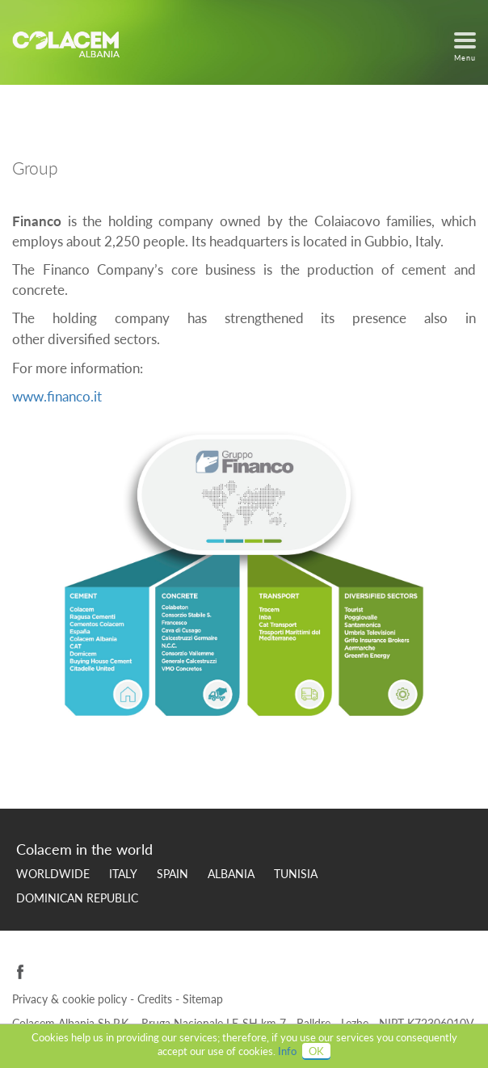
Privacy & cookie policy (71, 999)
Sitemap (203, 999)
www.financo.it (57, 396)
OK (316, 1051)
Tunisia (296, 874)
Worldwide (53, 874)
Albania (231, 874)
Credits (156, 999)
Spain (172, 874)
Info (287, 1051)
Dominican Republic (77, 898)
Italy (123, 874)
